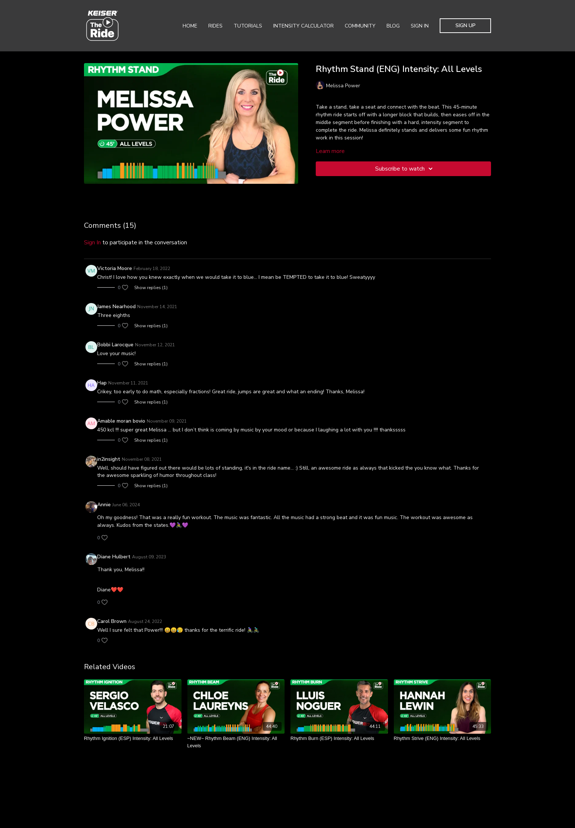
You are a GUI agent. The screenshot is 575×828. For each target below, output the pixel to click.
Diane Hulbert (114, 556)
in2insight (108, 459)
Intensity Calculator (303, 25)
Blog (393, 25)
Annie (104, 504)
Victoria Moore (114, 268)
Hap (102, 382)
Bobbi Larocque (115, 344)
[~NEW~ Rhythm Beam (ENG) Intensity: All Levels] (236, 742)
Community (360, 25)
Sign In (420, 25)
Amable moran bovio (121, 420)
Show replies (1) (151, 288)
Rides (215, 25)
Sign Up (465, 25)
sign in (92, 242)
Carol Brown (112, 621)
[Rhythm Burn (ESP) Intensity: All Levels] (339, 738)
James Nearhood (116, 306)
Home (190, 25)
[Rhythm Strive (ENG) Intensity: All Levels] (442, 738)
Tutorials (248, 25)
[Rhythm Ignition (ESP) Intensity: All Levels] (133, 738)
